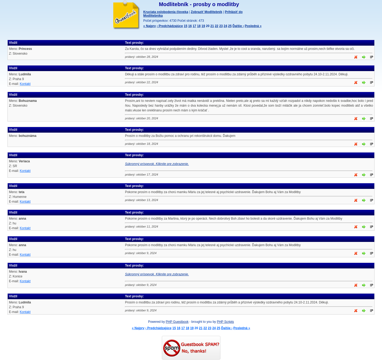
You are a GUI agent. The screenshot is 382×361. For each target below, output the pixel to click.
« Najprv (149, 26)
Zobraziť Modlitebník (206, 12)
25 (230, 26)
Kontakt (25, 84)
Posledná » (253, 26)
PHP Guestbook (177, 322)
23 (221, 26)
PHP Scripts (225, 322)
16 (190, 26)
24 (225, 26)
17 (194, 26)
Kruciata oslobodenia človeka (165, 12)
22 (216, 26)
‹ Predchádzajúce (170, 26)
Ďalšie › (238, 26)
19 (203, 26)
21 (212, 26)
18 (199, 26)
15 (185, 26)
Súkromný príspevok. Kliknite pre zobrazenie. (157, 164)
